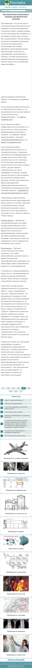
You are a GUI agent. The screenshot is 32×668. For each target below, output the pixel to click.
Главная (7, 7)
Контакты (22, 7)
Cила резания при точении (13, 412)
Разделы (14, 7)
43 (18, 388)
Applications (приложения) (13, 403)
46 (11, 391)
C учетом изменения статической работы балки (16, 408)
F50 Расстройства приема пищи (15, 436)
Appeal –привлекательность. (14, 400)
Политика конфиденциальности (16, 665)
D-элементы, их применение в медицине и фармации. (15, 431)
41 (8, 388)
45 (28, 388)
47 (16, 391)
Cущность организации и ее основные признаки (17, 416)
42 (13, 388)
